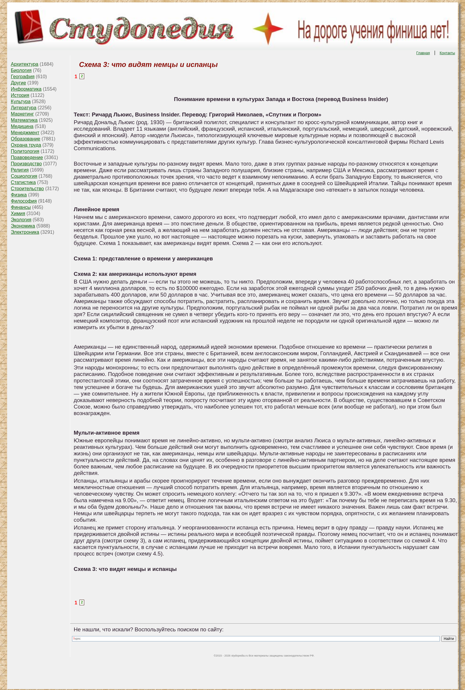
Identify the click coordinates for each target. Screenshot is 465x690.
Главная (423, 53)
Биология (21, 70)
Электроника (25, 232)
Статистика (23, 182)
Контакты (447, 53)
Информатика (26, 89)
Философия (24, 201)
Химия (18, 213)
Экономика (23, 225)
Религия (20, 169)
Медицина (22, 126)
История (20, 95)
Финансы (21, 207)
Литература (23, 107)
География (23, 76)
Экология (21, 219)
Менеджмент (25, 132)
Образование (25, 138)
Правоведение (27, 157)
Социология (24, 176)
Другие (18, 82)
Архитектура (25, 64)
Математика (24, 120)
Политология (25, 151)
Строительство (27, 188)
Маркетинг (22, 113)
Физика (19, 194)
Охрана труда (26, 145)
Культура (21, 101)
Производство (26, 163)
